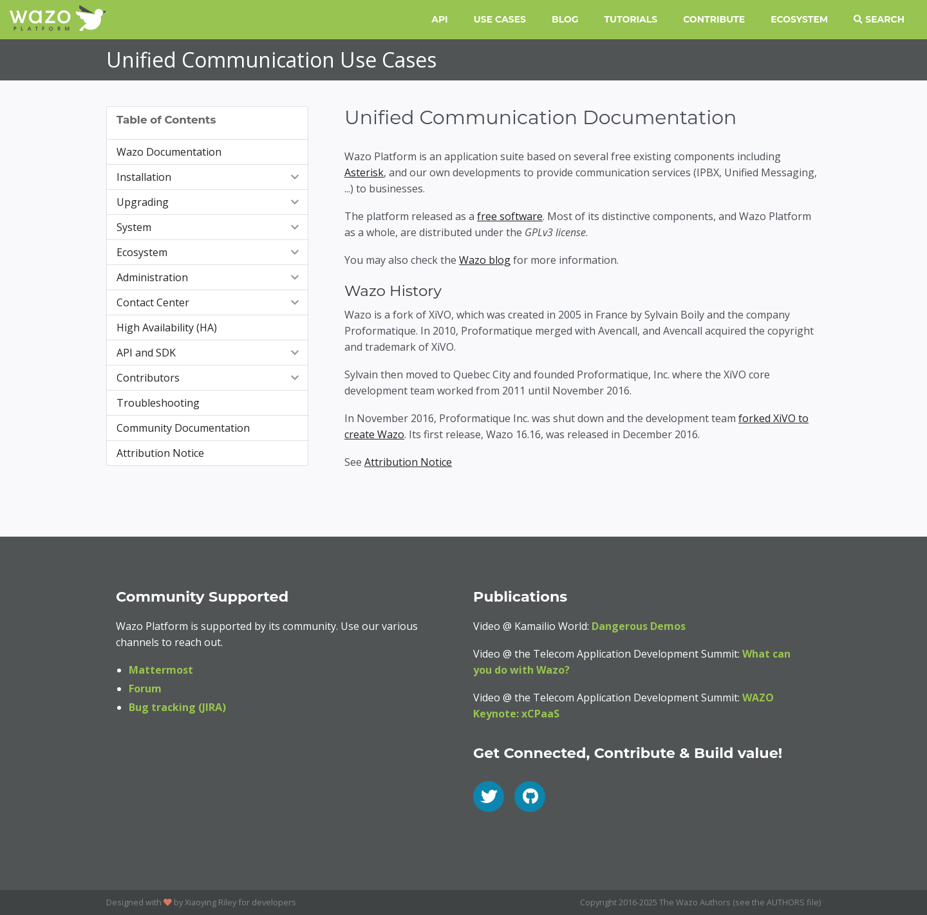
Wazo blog (484, 260)
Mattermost (161, 670)
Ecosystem (799, 19)
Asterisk (364, 172)
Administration (209, 277)
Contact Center (209, 302)
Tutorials (631, 19)
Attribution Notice (160, 453)
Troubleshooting (158, 403)
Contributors (209, 378)
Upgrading (209, 202)
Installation (209, 177)
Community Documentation (183, 428)
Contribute (714, 19)
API (439, 19)
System (209, 227)
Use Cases (500, 19)
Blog (565, 19)
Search (879, 19)
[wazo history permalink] (336, 291)
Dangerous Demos (639, 626)
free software (510, 216)
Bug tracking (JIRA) (177, 707)
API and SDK (209, 353)
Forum (145, 688)
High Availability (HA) (167, 327)
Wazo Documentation (169, 152)
